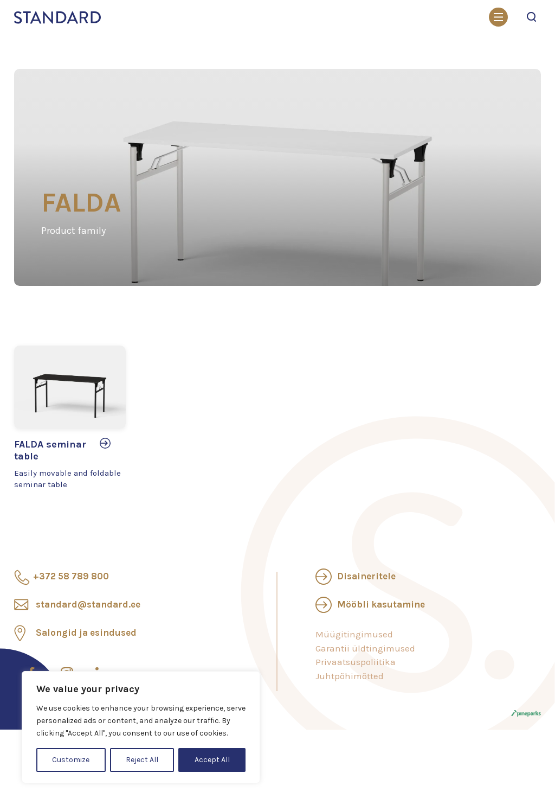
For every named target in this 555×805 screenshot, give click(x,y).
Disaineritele (366, 576)
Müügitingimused (354, 634)
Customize (70, 759)
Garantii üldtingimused (365, 648)
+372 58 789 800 (71, 576)
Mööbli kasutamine (381, 604)
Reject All (142, 759)
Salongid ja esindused (86, 632)
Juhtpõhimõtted (349, 675)
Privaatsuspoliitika (355, 661)
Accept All (212, 759)
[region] (141, 727)
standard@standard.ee (88, 604)
